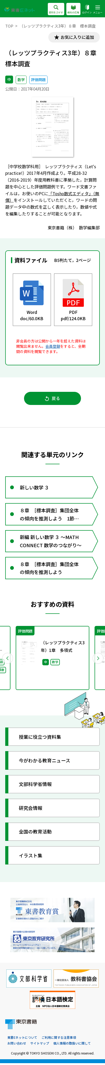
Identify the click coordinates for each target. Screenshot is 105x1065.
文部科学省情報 (35, 785)
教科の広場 (73, 9)
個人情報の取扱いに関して (72, 1044)
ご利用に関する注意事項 (59, 1039)
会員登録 (52, 346)
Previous (7, 659)
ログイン (87, 9)
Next (97, 659)
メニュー (97, 9)
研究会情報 (30, 809)
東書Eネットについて (22, 1039)
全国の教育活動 (35, 833)
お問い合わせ (16, 1044)
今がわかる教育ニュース (44, 761)
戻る (52, 399)
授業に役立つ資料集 (40, 738)
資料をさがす (56, 9)
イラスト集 (30, 856)
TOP (9, 26)
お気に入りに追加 (77, 37)
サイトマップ (39, 1044)
